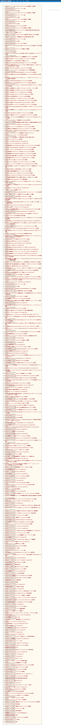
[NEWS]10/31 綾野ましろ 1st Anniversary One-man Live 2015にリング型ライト (20, 102)
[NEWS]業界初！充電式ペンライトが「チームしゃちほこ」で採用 (17, 346)
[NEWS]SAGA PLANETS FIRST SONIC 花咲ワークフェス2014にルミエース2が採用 (21, 401)
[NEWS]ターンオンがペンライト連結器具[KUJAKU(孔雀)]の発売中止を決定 (19, 36)
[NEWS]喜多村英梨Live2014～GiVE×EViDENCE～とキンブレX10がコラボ (19, 422)
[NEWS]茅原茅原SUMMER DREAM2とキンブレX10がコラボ (16, 458)
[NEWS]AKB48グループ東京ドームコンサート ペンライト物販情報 (18, 445)
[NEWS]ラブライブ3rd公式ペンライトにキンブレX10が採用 (16, 717)
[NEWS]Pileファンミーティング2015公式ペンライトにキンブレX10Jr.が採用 (19, 126)
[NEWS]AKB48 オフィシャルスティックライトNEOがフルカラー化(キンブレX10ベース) (22, 314)
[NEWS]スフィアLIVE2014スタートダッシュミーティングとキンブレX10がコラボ (20, 597)
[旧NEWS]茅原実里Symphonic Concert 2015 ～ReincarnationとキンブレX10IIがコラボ (21, 249)
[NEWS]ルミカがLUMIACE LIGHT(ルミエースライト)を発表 (16, 645)
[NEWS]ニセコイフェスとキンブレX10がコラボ (14, 480)
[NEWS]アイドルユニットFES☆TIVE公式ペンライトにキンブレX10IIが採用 (19, 149)
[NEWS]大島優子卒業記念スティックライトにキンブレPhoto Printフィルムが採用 (20, 498)
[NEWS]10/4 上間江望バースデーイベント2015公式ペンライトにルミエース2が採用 (21, 114)
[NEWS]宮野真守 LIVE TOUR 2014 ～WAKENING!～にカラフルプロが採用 (19, 521)
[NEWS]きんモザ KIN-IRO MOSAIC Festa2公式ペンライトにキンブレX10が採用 (20, 147)
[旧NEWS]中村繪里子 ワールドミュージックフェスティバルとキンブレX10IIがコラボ (21, 251)
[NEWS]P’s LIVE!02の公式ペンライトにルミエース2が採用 (16, 296)
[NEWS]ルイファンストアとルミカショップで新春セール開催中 (17, 48)
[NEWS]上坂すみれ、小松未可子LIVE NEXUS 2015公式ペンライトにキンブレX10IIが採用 (22, 130)
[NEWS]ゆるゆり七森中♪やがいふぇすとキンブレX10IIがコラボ (17, 241)
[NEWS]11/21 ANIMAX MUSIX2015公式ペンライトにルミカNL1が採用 (18, 80)
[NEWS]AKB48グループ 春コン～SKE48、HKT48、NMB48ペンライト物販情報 (20, 539)
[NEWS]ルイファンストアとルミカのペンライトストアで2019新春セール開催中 (20, 12)
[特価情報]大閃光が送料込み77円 (11, 647)
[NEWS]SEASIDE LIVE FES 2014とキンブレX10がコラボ (16, 353)
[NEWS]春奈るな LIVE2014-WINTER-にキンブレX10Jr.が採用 (16, 360)
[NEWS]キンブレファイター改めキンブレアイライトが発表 (16, 667)
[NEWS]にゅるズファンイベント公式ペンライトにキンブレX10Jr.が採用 (19, 173)
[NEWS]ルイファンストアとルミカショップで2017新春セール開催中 (18, 27)
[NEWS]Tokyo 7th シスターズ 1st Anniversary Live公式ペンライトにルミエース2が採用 (22, 228)
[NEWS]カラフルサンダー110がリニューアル (13, 658)
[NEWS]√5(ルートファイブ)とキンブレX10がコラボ (15, 584)
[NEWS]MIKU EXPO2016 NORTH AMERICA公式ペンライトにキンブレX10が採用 (20, 72)
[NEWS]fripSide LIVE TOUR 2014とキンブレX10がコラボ (16, 429)
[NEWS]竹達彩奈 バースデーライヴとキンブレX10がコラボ (16, 473)
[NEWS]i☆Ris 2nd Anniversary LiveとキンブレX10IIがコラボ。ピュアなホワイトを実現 (22, 375)
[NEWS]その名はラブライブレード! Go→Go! (13, 415)
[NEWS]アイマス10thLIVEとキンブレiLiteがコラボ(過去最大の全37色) (18, 233)
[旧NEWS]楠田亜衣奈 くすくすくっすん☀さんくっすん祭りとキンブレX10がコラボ (21, 253)
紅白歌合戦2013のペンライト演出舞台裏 (13, 579)
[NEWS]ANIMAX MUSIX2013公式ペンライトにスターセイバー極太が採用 (19, 649)
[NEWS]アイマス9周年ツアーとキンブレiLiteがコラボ (15, 491)
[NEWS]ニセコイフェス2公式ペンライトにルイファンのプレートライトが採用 (20, 161)
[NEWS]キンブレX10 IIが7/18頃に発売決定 (13, 710)
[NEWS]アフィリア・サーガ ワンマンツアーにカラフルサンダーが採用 (18, 523)
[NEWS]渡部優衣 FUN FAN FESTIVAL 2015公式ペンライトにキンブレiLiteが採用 (20, 153)
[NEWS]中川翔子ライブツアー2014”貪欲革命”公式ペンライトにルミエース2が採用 (21, 409)
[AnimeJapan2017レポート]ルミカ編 (12, 23)
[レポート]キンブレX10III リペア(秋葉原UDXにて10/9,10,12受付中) (17, 120)
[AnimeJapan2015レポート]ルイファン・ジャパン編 (15, 284)
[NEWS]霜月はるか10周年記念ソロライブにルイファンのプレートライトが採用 (20, 128)
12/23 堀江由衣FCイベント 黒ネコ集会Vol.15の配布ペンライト (17, 60)
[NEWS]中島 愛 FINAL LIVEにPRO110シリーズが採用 (15, 562)
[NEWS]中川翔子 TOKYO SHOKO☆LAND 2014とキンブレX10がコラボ (18, 519)
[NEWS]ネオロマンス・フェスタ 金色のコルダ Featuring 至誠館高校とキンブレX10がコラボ (22, 530)
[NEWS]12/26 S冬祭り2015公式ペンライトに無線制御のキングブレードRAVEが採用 (21, 56)
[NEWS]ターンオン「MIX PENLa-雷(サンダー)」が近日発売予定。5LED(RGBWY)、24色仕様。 (23, 261)
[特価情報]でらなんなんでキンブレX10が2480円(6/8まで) (16, 712)
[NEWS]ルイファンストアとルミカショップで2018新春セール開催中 (18, 19)
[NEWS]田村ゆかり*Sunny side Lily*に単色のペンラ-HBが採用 (17, 274)
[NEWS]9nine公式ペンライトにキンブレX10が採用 (15, 671)
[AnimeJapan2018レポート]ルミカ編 (12, 17)
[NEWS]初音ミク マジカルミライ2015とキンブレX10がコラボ (17, 187)
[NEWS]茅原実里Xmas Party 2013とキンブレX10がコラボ (16, 627)
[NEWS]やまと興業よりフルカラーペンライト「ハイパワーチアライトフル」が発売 (21, 226)
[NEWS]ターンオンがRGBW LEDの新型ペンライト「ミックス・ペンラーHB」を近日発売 (22, 493)
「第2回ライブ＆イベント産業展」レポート (13, 189)
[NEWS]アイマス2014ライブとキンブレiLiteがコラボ (15, 629)
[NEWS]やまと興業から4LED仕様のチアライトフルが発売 (16, 396)
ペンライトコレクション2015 (10, 51)
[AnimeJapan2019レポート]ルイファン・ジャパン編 (15, 8)
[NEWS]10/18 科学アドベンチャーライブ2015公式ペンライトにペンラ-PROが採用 (20, 104)
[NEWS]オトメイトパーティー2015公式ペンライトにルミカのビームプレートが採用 (21, 163)
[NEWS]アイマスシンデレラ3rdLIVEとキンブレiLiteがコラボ (16, 143)
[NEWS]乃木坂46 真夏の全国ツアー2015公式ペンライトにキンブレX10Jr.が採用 (20, 155)
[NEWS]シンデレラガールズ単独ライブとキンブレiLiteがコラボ (17, 541)
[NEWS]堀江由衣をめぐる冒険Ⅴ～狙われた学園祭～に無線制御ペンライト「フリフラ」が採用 (23, 300)
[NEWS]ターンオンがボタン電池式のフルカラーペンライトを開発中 (18, 706)
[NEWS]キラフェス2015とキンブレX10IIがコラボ (14, 245)
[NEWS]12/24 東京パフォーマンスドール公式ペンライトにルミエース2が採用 (20, 58)
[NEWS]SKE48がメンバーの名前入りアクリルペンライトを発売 (17, 239)
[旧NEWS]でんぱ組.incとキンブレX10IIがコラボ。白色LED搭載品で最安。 (19, 310)
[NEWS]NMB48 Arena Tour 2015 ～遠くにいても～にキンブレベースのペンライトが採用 (22, 326)
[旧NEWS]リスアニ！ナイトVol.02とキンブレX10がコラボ (16, 391)
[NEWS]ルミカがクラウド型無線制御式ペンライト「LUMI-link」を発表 (18, 467)
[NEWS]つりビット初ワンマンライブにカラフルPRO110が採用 (17, 482)
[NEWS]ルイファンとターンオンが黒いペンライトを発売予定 (17, 695)
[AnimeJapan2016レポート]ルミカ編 (12, 41)
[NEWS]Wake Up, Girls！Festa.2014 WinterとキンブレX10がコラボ (18, 358)
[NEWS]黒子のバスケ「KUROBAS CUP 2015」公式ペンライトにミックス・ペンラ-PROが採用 (23, 192)
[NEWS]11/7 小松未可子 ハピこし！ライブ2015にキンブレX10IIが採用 (18, 92)
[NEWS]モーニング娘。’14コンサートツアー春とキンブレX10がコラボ (18, 560)
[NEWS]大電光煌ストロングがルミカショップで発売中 (15, 689)
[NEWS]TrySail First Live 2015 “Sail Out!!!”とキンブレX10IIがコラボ (18, 243)
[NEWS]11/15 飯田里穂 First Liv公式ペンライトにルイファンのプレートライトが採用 (21, 88)
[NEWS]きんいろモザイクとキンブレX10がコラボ (14, 634)
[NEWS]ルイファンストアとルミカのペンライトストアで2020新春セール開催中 (20, 6)
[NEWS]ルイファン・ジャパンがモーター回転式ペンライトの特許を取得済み (19, 636)
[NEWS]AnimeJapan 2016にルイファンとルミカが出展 (15, 43)
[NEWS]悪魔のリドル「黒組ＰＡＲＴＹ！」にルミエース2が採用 (17, 435)
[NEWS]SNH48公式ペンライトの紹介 (12, 719)
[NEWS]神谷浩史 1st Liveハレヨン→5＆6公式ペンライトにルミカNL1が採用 (19, 151)
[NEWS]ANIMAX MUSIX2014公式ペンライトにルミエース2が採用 (17, 383)
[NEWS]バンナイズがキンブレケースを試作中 (14, 139)
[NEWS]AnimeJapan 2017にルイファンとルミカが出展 (15, 25)
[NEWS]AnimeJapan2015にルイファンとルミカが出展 (15, 308)
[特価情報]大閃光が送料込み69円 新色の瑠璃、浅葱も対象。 (16, 678)
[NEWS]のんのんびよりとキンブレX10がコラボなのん (15, 557)
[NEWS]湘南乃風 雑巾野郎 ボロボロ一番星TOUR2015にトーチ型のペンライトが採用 (21, 177)
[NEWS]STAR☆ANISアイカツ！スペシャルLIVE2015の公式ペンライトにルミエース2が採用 (22, 331)
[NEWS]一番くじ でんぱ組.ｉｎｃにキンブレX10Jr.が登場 (16, 159)
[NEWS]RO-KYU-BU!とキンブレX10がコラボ (13, 656)
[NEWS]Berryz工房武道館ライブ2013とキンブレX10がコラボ (16, 638)
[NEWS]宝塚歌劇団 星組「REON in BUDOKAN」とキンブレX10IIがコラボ (19, 385)
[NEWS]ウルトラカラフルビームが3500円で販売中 (14, 573)
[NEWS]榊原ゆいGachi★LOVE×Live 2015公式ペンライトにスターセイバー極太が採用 (21, 270)
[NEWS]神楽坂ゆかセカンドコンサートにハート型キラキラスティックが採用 (19, 157)
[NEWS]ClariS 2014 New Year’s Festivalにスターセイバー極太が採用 (18, 593)
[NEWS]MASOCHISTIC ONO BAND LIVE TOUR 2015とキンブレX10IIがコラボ (20, 211)
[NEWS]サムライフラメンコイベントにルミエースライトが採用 (17, 532)
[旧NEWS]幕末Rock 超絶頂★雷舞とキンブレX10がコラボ (16, 389)
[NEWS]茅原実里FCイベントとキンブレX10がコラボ (15, 571)
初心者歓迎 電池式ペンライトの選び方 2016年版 (14, 586)
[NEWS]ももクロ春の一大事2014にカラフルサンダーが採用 (16, 566)
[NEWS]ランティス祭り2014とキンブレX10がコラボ (15, 471)
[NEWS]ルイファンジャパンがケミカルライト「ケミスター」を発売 (18, 684)
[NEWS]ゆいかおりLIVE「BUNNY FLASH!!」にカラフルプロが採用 (18, 577)
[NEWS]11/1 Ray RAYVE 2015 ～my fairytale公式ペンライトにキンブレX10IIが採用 (21, 100)
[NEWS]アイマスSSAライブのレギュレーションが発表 (15, 568)
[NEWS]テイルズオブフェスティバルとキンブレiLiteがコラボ (17, 526)
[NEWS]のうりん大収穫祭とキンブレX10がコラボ (14, 431)
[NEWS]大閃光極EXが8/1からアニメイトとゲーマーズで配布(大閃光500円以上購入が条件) (22, 30)
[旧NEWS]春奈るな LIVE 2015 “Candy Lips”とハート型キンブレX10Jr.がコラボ (20, 247)
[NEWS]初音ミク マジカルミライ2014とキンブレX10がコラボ (17, 443)
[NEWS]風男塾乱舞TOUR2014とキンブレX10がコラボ (15, 469)
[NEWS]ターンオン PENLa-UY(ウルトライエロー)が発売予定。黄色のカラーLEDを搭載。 (22, 34)
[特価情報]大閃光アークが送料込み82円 (12, 564)
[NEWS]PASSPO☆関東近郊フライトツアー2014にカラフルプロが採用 (18, 575)
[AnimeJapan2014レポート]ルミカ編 (12, 548)
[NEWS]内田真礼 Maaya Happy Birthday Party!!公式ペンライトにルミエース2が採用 (21, 348)
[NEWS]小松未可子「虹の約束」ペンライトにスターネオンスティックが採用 (19, 599)
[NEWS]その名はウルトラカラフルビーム (13, 682)
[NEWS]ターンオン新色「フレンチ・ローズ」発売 (14, 708)
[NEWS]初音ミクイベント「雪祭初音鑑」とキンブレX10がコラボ (17, 619)
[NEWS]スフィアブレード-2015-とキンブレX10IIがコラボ (16, 312)
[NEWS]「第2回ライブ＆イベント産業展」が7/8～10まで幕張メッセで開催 (19, 194)
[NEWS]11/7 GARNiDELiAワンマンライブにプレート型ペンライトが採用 (19, 94)
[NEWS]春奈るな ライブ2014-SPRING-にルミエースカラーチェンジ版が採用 (19, 552)
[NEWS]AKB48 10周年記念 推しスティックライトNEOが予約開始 (17, 96)
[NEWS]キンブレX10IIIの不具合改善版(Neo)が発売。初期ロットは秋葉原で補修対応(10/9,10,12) (23, 122)
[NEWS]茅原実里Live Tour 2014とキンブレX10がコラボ (15, 537)
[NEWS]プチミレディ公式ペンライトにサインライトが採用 (16, 515)
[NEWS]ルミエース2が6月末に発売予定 (12, 488)
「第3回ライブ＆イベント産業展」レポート (13, 32)
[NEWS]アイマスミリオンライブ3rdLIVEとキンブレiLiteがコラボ (17, 124)
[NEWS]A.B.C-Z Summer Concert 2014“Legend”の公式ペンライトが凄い (19, 447)
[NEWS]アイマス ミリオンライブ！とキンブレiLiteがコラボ (16, 528)
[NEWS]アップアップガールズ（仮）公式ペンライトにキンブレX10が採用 (19, 693)
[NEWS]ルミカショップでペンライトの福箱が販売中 (15, 608)
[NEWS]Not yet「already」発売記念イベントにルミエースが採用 (17, 517)
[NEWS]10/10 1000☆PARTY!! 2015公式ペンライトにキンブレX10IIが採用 (19, 112)
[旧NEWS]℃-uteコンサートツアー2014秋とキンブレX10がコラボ (17, 387)
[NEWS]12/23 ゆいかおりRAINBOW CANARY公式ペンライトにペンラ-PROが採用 (20, 62)
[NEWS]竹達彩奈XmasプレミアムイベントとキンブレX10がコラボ (17, 614)
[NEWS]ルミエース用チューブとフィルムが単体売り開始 (16, 660)
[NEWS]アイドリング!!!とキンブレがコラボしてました (15, 621)
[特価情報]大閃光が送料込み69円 (11, 715)
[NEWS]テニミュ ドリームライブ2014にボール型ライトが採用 (17, 403)
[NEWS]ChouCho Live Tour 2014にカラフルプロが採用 (15, 545)
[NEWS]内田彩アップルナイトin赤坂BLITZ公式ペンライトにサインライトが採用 (20, 362)
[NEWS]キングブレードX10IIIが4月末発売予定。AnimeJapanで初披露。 (19, 290)
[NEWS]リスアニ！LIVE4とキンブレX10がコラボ (14, 588)
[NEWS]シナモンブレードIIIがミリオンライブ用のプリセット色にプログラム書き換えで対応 (22, 505)
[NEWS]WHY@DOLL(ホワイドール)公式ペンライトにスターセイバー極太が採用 (20, 513)
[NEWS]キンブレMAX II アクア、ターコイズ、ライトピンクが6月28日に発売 (19, 484)
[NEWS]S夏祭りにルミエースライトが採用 (13, 454)
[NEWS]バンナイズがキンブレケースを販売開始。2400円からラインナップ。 (20, 132)
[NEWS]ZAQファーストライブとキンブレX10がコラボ (15, 478)
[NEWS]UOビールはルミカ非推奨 (11, 582)
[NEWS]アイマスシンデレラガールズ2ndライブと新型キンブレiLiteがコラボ (19, 405)
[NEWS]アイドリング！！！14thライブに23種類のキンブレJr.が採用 (18, 373)
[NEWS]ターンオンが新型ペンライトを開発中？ (14, 610)
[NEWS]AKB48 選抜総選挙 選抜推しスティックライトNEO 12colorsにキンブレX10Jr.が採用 (22, 209)
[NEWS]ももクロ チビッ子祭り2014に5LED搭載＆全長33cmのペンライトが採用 (20, 407)
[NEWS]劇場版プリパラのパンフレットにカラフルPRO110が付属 (17, 298)
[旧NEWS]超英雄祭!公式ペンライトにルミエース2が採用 (16, 333)
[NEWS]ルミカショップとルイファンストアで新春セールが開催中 (17, 595)
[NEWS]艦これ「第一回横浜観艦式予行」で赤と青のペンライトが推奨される (19, 456)
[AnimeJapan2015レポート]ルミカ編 (12, 286)
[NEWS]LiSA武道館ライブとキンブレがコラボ (14, 625)
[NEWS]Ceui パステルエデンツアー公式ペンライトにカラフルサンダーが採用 (20, 175)
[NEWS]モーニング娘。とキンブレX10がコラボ (14, 654)
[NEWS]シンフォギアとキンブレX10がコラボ (13, 632)
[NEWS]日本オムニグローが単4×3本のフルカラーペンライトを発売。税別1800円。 (21, 82)
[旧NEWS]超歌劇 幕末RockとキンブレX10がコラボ (15, 344)
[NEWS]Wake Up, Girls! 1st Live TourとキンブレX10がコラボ (17, 451)
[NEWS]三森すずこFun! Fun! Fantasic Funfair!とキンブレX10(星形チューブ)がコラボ (21, 213)
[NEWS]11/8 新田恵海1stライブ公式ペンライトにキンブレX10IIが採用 (18, 90)
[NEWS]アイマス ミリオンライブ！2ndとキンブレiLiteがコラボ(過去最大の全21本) (21, 335)
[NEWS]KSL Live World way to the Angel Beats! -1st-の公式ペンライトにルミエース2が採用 (22, 276)
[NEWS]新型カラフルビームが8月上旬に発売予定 (14, 691)
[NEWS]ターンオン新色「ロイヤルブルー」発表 (14, 697)
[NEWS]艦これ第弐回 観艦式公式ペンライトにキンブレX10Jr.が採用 (18, 171)
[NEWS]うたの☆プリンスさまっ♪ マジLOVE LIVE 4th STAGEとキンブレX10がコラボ (21, 368)
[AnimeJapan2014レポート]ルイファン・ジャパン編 (15, 550)
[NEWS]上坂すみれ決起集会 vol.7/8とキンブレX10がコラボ (16, 433)
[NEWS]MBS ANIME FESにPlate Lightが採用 (13, 417)
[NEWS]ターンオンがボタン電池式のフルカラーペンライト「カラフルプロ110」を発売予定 (22, 701)
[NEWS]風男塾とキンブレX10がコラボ (12, 617)
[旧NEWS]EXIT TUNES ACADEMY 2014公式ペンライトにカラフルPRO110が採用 (20, 377)
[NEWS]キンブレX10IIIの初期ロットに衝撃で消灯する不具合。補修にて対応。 (20, 137)
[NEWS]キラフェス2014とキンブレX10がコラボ (14, 604)
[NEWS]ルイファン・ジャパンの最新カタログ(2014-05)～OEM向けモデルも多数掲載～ (21, 510)
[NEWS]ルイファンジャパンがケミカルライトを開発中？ (16, 699)
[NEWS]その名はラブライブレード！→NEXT (13, 640)
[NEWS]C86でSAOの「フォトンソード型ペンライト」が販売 (16, 449)
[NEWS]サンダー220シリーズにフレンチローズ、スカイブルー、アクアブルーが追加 (21, 612)
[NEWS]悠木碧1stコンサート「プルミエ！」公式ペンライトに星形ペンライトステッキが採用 (23, 268)
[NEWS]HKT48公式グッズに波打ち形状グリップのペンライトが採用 (18, 196)
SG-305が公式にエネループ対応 (11, 721)
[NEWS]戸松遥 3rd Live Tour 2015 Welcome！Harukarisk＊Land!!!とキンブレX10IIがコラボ (22, 220)
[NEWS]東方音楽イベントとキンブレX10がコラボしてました (16, 623)
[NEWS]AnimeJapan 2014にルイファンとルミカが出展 (15, 606)
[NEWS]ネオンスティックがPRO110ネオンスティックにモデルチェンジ (19, 673)
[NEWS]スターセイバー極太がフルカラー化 (13, 680)
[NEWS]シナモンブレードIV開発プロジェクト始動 (14, 543)
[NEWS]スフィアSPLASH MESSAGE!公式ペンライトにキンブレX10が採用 (19, 664)
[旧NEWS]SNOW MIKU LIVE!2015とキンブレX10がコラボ (16, 302)
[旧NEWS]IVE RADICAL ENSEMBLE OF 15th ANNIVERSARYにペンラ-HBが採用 (20, 288)
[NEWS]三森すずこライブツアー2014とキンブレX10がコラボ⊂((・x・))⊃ (19, 500)
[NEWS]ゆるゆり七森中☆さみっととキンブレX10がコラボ (16, 486)
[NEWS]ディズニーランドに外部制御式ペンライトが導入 (16, 662)
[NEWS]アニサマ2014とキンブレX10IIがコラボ (14, 503)
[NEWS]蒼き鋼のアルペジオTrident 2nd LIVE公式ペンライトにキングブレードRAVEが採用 (22, 145)
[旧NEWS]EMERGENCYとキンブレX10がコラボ (14, 342)
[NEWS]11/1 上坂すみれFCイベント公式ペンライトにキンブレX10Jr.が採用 (19, 98)
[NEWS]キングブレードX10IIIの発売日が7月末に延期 (15, 215)
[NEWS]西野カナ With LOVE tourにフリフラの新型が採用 (16, 179)
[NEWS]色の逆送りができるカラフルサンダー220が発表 (16, 669)
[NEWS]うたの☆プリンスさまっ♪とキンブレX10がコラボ (16, 651)
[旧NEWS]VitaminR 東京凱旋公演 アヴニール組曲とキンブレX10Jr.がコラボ (19, 272)
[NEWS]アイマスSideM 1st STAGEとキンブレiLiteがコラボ (16, 141)
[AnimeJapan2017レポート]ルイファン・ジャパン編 (15, 21)
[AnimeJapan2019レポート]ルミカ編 (12, 10)
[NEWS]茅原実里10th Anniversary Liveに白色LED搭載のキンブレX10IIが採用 (20, 398)
